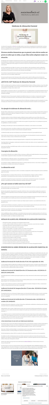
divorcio (14, 46)
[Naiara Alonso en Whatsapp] (45, 1)
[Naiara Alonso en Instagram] (38, 1)
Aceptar (26, 400)
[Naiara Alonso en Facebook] (41, 1)
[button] (47, 386)
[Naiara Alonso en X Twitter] (43, 1)
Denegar (33, 400)
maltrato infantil (27, 341)
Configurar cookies (42, 400)
